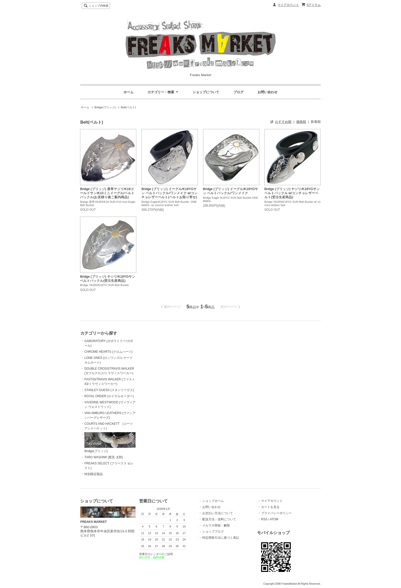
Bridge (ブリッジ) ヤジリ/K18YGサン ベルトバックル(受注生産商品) (107, 279)
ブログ (238, 92)
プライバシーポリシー (276, 513)
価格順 (301, 122)
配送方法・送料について (219, 519)
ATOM (274, 519)
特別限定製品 (93, 474)
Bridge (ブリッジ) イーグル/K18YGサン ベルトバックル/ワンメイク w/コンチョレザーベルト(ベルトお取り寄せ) (169, 193)
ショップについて (206, 92)
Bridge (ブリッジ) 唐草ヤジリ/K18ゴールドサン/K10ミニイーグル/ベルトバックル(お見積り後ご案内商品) (107, 193)
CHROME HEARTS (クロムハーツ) (108, 352)
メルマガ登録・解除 (216, 525)
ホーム (128, 92)
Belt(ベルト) (128, 107)
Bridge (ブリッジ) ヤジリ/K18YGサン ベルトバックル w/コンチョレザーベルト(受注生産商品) (292, 193)
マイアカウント (288, 5)
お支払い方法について (217, 513)
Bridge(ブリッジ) (105, 107)
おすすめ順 (283, 122)
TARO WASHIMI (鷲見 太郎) (103, 457)
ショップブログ (213, 531)
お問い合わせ (267, 92)
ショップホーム (213, 501)
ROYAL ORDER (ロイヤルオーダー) (109, 396)
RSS (264, 519)
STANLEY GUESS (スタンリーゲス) (109, 390)
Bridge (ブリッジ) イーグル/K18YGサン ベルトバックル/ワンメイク (230, 191)
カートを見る (270, 507)
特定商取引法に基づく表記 (220, 537)
